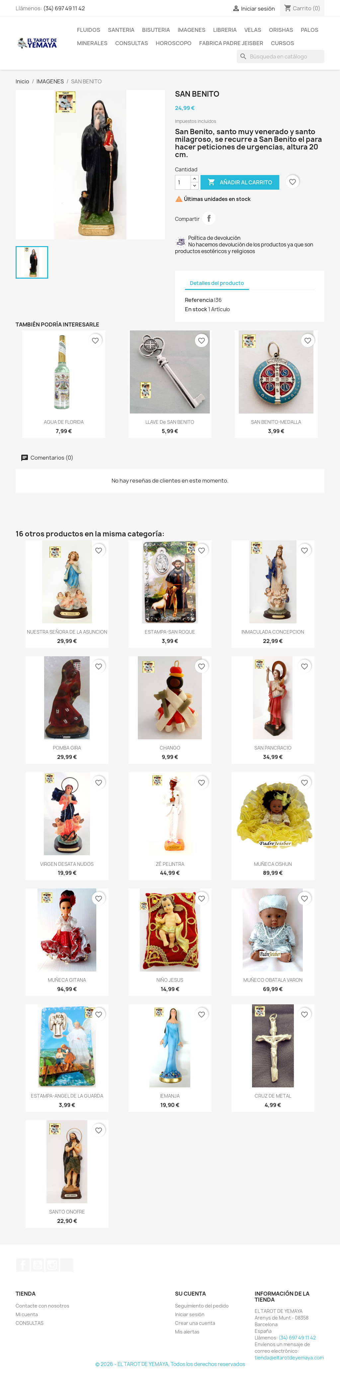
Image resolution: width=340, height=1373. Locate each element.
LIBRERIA (225, 30)
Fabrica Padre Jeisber (231, 43)
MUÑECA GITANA (67, 980)
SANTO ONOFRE (67, 1212)
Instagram (52, 1265)
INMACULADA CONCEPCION (272, 632)
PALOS (309, 30)
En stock (196, 309)
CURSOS (282, 43)
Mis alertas (187, 1331)
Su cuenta (190, 1293)
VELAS (252, 30)
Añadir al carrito (240, 182)
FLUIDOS (88, 30)
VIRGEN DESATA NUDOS (67, 864)
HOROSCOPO (174, 43)
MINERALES (92, 43)
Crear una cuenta (195, 1323)
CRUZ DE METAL (273, 1096)
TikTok (66, 1265)
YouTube (37, 1265)
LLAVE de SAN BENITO (169, 422)
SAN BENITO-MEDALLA (276, 422)
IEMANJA (170, 1096)
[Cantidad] (183, 182)
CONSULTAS (131, 43)
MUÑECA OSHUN (273, 864)
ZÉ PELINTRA (170, 864)
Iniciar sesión (190, 1314)
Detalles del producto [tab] (217, 283)
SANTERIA (121, 30)
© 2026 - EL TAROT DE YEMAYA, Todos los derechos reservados (170, 1364)
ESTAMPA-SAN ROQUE (170, 632)
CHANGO (170, 748)
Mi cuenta (27, 1314)
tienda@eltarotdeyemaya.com (289, 1357)
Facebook (23, 1265)
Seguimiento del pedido (202, 1306)
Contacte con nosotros (42, 1306)
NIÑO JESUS (169, 980)
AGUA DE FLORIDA (64, 422)
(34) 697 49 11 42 (64, 8)
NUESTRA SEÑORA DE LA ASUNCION (67, 632)
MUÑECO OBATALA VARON (272, 980)
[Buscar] (280, 56)
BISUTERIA (156, 30)
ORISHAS (281, 30)
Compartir (208, 218)
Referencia (199, 300)
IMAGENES (192, 30)
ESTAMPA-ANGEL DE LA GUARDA (67, 1096)
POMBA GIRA (67, 748)
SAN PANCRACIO (273, 748)
